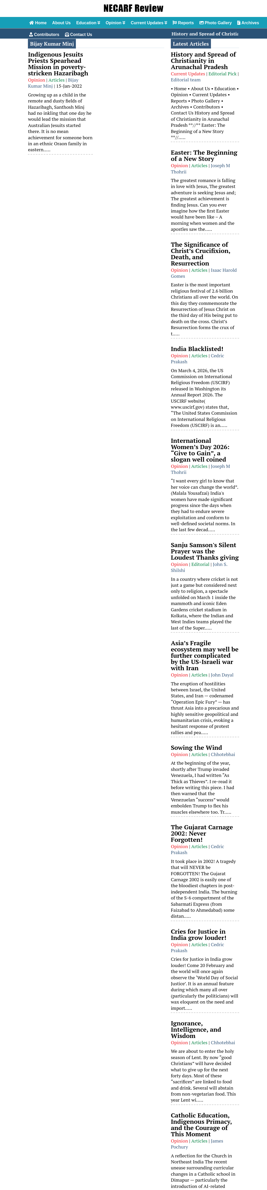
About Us (61, 23)
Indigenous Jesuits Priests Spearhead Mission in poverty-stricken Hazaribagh (58, 63)
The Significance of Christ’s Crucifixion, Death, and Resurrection (200, 253)
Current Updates (149, 23)
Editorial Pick (223, 73)
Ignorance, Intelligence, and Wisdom (196, 1029)
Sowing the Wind (196, 747)
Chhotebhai (223, 754)
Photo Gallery (215, 23)
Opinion (115, 23)
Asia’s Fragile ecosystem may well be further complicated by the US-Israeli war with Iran (204, 655)
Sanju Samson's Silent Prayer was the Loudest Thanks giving (205, 551)
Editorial (200, 564)
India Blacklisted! (197, 349)
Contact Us (78, 34)
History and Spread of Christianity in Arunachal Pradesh (203, 60)
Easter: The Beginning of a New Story (204, 155)
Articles (56, 80)
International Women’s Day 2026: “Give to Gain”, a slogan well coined (200, 449)
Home (38, 23)
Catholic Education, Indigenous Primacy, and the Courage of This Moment (201, 1124)
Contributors (44, 34)
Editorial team (186, 79)
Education (88, 23)
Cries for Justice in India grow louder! (198, 934)
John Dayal (222, 675)
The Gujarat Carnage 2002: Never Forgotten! (202, 833)
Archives (248, 23)
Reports (183, 23)
